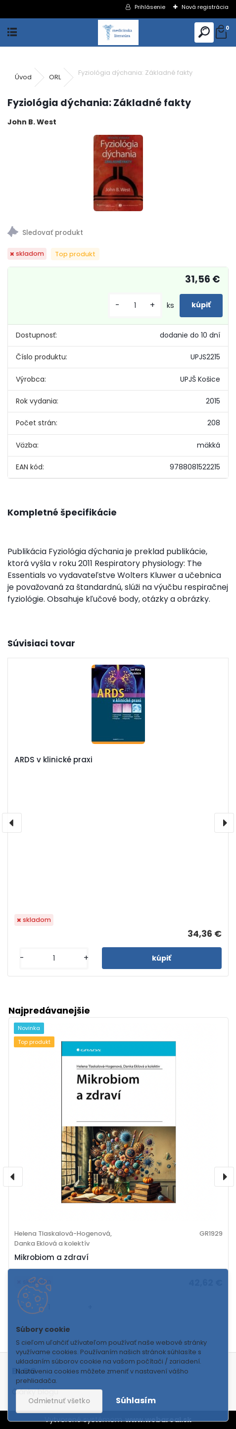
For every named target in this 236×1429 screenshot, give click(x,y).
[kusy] (135, 305)
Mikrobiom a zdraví (51, 1257)
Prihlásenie (150, 7)
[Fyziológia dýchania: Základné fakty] (118, 173)
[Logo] (118, 32)
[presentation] (12, 823)
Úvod (23, 77)
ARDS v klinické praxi (53, 759)
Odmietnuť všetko (59, 1401)
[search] (204, 32)
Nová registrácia (205, 7)
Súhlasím (136, 1400)
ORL (55, 77)
